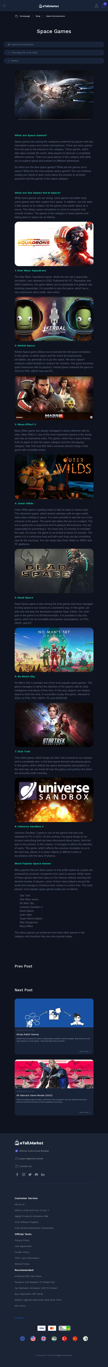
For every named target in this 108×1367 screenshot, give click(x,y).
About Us (20, 1204)
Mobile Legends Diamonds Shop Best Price (38, 1300)
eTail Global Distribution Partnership (34, 1228)
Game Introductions (20, 44)
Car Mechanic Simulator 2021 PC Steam (36, 1288)
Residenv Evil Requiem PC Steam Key (35, 1282)
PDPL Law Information (27, 1258)
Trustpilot (19, 1318)
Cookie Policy (22, 1252)
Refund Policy (22, 1264)
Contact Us (25, 1166)
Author (13, 60)
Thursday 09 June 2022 (22, 52)
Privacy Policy (22, 1240)
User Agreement (23, 1246)
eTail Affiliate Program (26, 1222)
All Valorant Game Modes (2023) (34, 1095)
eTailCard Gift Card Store (28, 1276)
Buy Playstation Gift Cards (29, 1294)
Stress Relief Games (27, 1034)
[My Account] (96, 6)
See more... (23, 1305)
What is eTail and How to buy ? (32, 1210)
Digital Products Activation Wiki (31, 1216)
